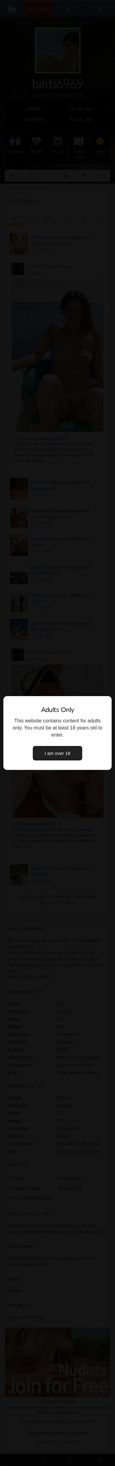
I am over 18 (58, 753)
